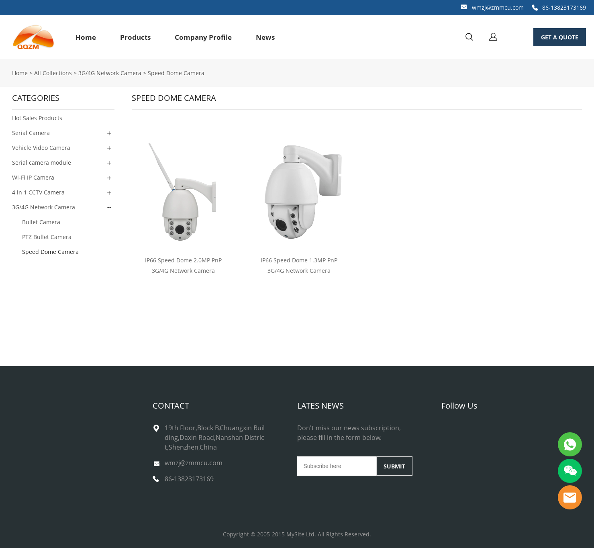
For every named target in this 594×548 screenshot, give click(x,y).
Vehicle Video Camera (41, 147)
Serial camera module (41, 162)
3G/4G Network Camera (109, 73)
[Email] (337, 466)
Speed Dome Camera (176, 73)
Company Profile (203, 37)
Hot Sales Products (37, 118)
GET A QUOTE (559, 37)
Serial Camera (31, 133)
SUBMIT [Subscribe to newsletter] (394, 466)
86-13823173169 (564, 7)
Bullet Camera (41, 222)
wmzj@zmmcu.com (498, 7)
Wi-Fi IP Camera (33, 177)
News (265, 37)
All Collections (53, 73)
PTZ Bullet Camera (46, 237)
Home (86, 37)
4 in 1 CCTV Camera (38, 192)
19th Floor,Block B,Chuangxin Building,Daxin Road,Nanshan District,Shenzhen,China (215, 437)
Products (135, 37)
